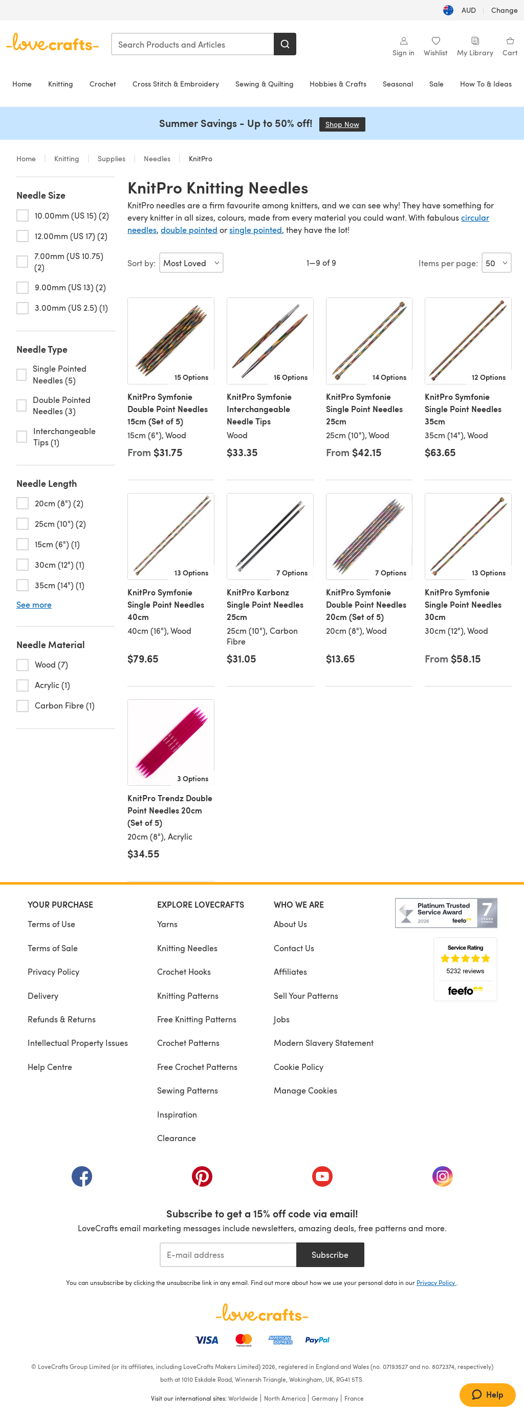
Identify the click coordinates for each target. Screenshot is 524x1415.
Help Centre (50, 1066)
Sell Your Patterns (306, 995)
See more (34, 604)
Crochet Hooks (184, 971)
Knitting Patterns (188, 995)
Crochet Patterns (188, 1042)
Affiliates (290, 971)
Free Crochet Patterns (197, 1066)
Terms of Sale (53, 947)
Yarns (167, 923)
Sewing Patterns (187, 1090)
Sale (436, 84)
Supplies (111, 158)
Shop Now (345, 124)
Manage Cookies (305, 1090)
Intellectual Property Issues (78, 1042)
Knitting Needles (187, 947)
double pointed (189, 229)
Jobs (282, 1019)
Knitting (60, 84)
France (354, 1398)
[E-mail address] (228, 1254)
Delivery (43, 995)
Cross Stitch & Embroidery (176, 84)
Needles (157, 158)
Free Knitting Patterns (196, 1019)
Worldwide (243, 1398)
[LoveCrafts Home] (262, 1312)
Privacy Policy (53, 971)
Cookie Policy (298, 1066)
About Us (290, 923)
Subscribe (330, 1254)
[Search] (285, 44)
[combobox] (193, 44)
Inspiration (177, 1114)
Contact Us (294, 947)
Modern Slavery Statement (324, 1042)
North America (284, 1398)
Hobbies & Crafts (338, 84)
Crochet (103, 84)
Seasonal (398, 84)
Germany (325, 1398)
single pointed (255, 229)
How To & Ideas (486, 84)
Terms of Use (51, 923)
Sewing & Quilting (264, 84)
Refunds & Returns (62, 1019)
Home (22, 84)
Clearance (176, 1137)
